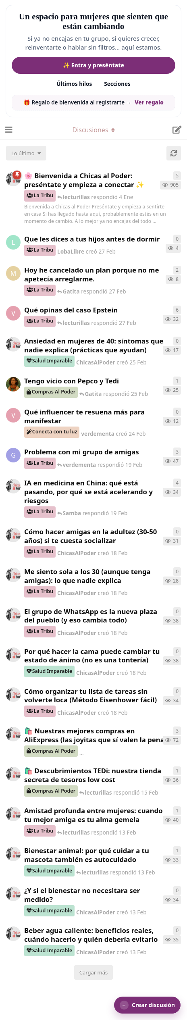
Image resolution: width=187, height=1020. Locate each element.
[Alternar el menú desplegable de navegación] (93, 130)
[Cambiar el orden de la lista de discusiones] (26, 153)
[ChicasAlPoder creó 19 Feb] (13, 486)
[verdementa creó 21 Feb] (13, 313)
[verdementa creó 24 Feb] (13, 415)
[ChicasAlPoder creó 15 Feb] (13, 774)
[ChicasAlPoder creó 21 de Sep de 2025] (13, 734)
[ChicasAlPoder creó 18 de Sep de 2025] (13, 179)
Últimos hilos (74, 83)
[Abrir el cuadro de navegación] (8, 130)
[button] (147, 1005)
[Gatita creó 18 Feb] (13, 455)
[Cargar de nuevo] (173, 153)
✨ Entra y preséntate (93, 65)
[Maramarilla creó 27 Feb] (13, 273)
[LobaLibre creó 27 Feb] (13, 242)
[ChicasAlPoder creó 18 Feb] (13, 535)
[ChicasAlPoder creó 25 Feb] (13, 344)
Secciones (117, 83)
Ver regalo (149, 102)
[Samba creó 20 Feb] (13, 384)
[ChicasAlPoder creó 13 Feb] (13, 814)
